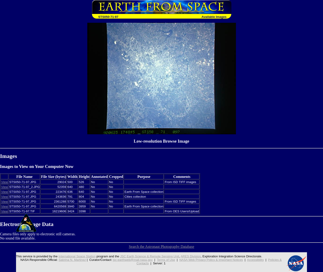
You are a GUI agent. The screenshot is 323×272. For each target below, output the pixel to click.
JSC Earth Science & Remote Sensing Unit (149, 256)
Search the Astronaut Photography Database (161, 247)
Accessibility (255, 260)
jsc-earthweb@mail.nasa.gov (133, 260)
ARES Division (191, 256)
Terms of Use (166, 260)
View (4, 182)
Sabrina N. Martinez (72, 260)
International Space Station (77, 256)
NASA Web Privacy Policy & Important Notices (211, 260)
